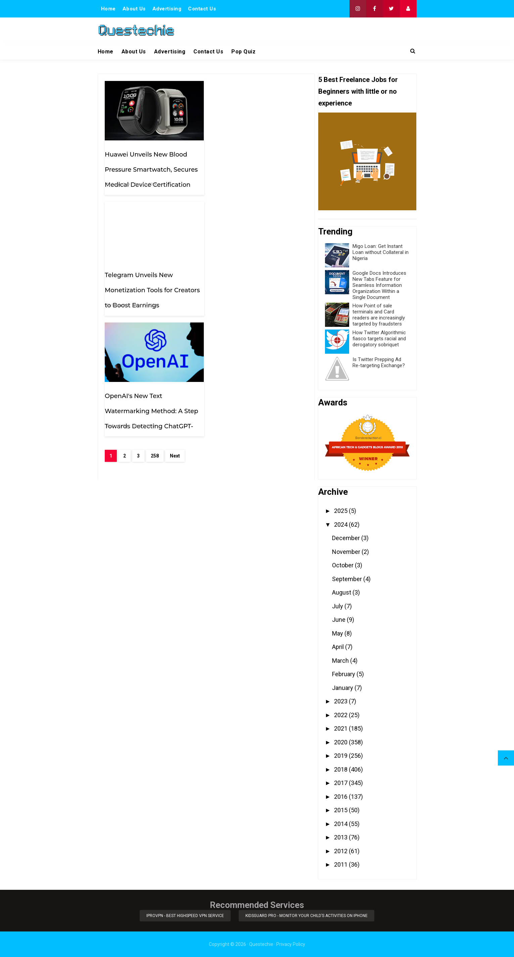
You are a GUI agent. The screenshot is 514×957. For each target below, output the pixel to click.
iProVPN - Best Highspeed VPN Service (185, 915)
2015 (341, 810)
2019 (341, 755)
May (338, 633)
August (342, 592)
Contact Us (202, 9)
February (344, 674)
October (343, 565)
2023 (341, 701)
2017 (341, 782)
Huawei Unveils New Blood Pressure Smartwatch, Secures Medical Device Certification (151, 167)
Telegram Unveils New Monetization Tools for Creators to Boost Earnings (255, 167)
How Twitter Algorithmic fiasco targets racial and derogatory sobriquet (379, 339)
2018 (341, 769)
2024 (341, 524)
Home (108, 9)
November (347, 551)
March (341, 660)
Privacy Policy (290, 944)
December (346, 537)
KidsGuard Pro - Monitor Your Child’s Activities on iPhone (306, 915)
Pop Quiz (243, 51)
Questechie (261, 944)
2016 (341, 796)
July (338, 606)
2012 (341, 851)
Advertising (167, 9)
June (339, 619)
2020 (341, 742)
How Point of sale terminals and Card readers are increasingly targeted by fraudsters (379, 315)
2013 (341, 837)
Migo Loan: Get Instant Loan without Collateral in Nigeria (381, 252)
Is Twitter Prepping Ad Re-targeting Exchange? (379, 362)
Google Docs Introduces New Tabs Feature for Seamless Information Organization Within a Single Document (379, 285)
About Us (134, 9)
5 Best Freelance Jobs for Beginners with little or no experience (358, 91)
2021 (341, 728)
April (338, 646)
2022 (341, 715)
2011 (341, 864)
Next (175, 335)
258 (155, 335)
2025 (341, 510)
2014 (341, 823)
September (347, 578)
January (343, 687)
